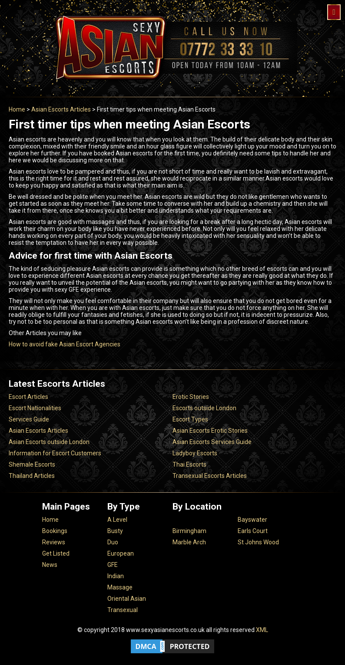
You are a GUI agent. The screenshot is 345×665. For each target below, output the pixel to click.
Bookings (54, 530)
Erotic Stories (190, 396)
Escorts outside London (204, 408)
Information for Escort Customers (55, 453)
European (120, 553)
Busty (115, 530)
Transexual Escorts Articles (209, 475)
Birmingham (189, 530)
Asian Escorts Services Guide (212, 441)
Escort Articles (28, 396)
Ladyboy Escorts (194, 453)
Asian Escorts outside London (49, 441)
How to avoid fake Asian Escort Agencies (64, 344)
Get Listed (56, 553)
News (49, 564)
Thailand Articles (32, 475)
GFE (112, 564)
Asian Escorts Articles (61, 109)
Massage (120, 587)
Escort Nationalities (35, 408)
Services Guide (29, 419)
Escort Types (190, 419)
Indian (115, 576)
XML (262, 629)
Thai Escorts (189, 464)
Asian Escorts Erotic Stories (210, 430)
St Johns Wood (258, 542)
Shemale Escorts (32, 464)
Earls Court (253, 530)
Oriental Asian (126, 598)
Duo (112, 542)
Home (17, 109)
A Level (117, 519)
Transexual (122, 609)
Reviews (53, 542)
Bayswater (252, 519)
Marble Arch (189, 542)
